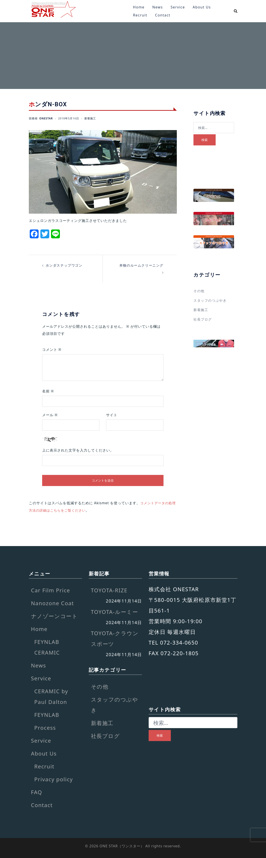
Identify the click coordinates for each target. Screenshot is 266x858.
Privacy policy (53, 778)
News (157, 7)
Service (178, 7)
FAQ (36, 791)
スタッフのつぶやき (211, 300)
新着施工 (90, 118)
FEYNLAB (46, 714)
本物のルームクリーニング (140, 265)
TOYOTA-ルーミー (114, 611)
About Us (202, 7)
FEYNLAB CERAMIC (47, 647)
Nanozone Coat (52, 602)
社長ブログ (203, 318)
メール (50, 414)
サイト (111, 414)
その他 (199, 290)
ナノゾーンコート (54, 615)
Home (139, 7)
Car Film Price (50, 589)
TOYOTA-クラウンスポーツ (115, 638)
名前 (48, 390)
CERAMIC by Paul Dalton (51, 696)
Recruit (140, 15)
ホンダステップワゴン (65, 265)
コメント (52, 349)
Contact (162, 15)
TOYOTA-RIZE (109, 589)
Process (45, 727)
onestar (46, 118)
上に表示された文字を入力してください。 (78, 450)
